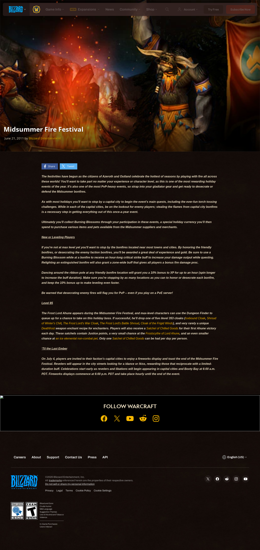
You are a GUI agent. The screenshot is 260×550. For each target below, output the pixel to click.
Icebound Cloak (195, 318)
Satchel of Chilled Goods (162, 328)
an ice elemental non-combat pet (77, 338)
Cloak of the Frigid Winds (157, 323)
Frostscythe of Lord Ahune (162, 333)
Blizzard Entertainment (45, 138)
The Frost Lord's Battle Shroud (119, 323)
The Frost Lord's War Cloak (80, 323)
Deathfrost (48, 328)
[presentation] (16, 9)
